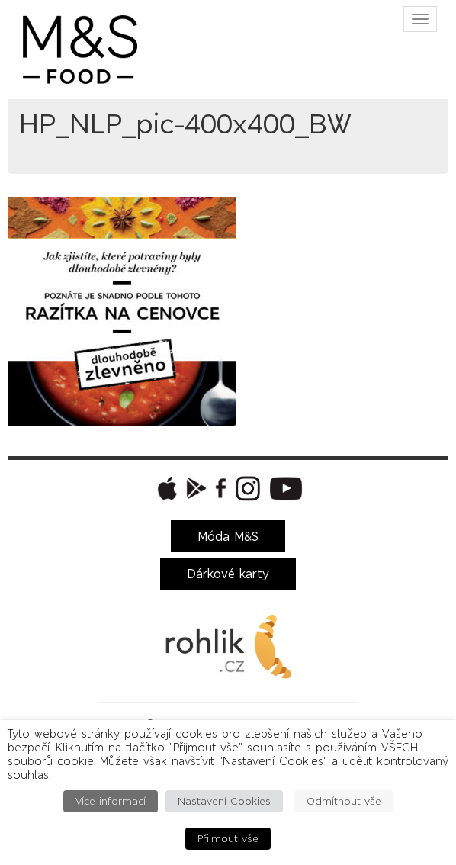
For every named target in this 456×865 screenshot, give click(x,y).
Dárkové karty (228, 573)
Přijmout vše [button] (228, 838)
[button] (165, 488)
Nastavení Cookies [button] (224, 801)
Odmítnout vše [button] (344, 801)
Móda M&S (228, 536)
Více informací (110, 801)
